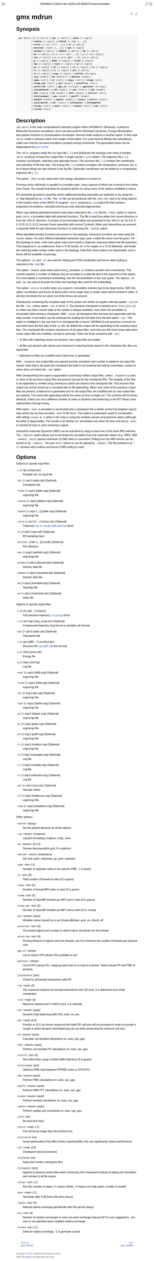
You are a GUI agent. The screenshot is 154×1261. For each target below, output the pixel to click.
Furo (52, 1257)
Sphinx (29, 1257)
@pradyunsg (42, 1257)
